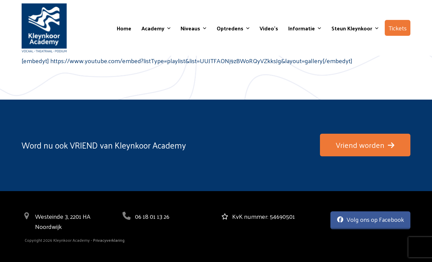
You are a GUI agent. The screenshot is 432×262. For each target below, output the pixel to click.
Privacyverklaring (109, 240)
